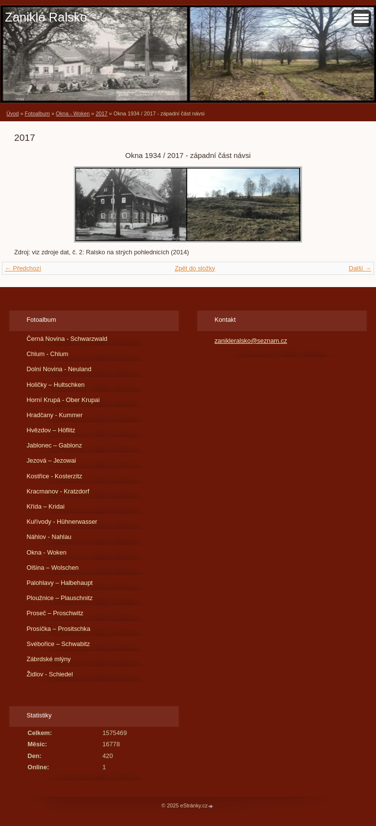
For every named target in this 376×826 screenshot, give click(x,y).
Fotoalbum (36, 113)
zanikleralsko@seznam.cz (250, 340)
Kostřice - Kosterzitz (54, 476)
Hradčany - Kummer (54, 415)
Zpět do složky (195, 268)
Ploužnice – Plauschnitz (59, 598)
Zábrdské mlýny (48, 659)
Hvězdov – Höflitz (50, 430)
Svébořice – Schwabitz (58, 643)
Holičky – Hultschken (55, 384)
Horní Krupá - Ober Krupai (62, 399)
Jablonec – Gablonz (54, 445)
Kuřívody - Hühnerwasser (61, 521)
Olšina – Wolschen (52, 567)
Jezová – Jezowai (51, 460)
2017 (101, 113)
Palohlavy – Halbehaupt (59, 582)
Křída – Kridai (45, 506)
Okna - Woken (73, 113)
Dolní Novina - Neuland (58, 369)
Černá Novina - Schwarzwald (66, 338)
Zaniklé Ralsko (46, 17)
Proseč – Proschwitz (54, 613)
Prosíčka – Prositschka (58, 628)
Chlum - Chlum (47, 353)
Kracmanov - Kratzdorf (57, 491)
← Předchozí (23, 268)
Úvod (12, 113)
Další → (360, 268)
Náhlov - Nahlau (48, 536)
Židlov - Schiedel (49, 674)
